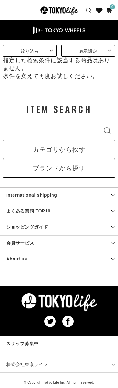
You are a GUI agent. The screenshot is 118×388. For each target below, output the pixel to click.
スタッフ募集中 (22, 343)
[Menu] (10, 10)
